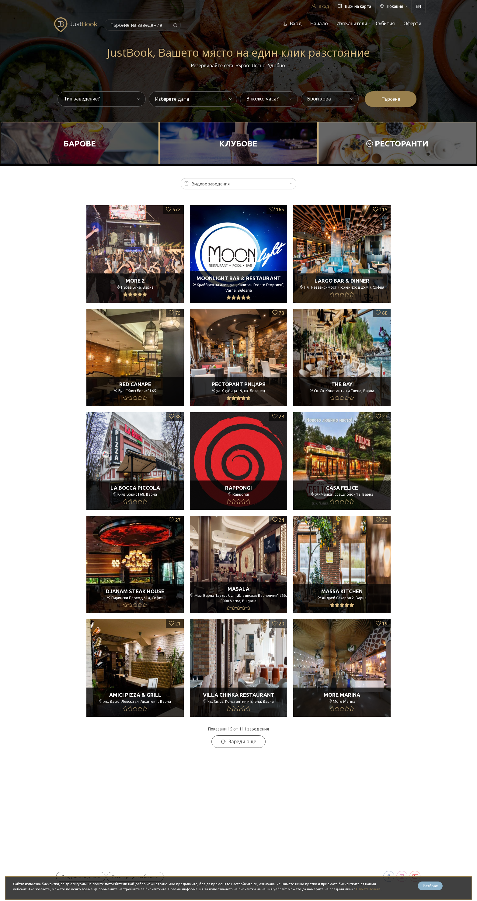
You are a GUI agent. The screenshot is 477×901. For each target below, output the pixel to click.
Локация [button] (393, 6)
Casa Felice (342, 487)
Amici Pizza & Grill (135, 695)
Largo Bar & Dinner (342, 280)
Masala (238, 587)
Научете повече (370, 889)
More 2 (135, 280)
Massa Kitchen (342, 591)
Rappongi (239, 487)
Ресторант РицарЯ (239, 384)
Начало (319, 23)
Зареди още (238, 741)
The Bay (342, 384)
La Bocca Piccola (135, 487)
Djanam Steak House (135, 591)
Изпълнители (351, 23)
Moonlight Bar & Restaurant (238, 276)
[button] (238, 183)
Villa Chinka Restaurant (238, 695)
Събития (385, 23)
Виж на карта (354, 6)
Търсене (390, 99)
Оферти (412, 23)
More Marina (342, 695)
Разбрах (430, 886)
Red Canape (135, 384)
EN (418, 6)
